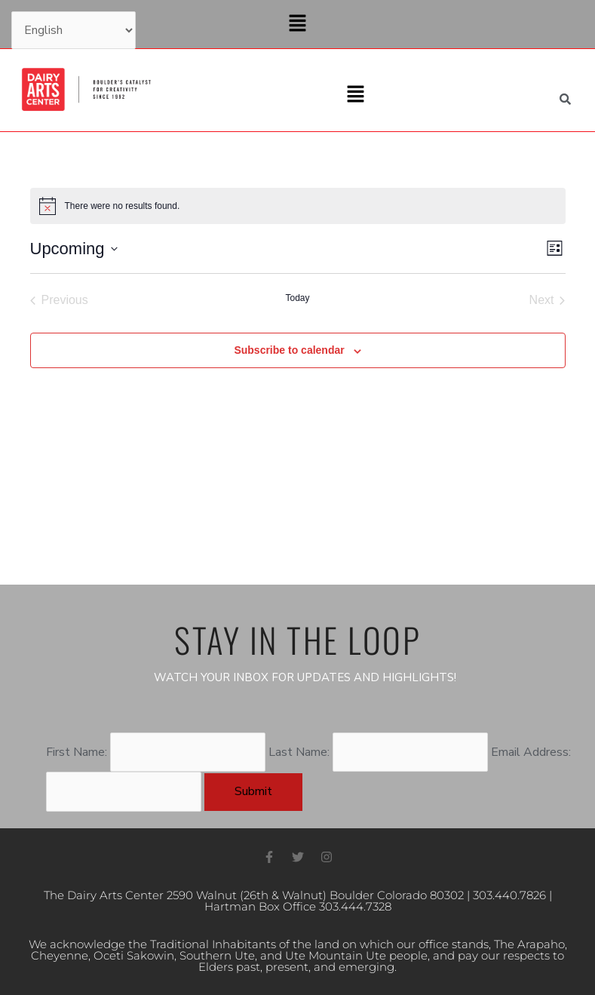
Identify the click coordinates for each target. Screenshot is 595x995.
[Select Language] (73, 30)
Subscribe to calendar (289, 350)
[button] (297, 24)
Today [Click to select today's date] (297, 298)
